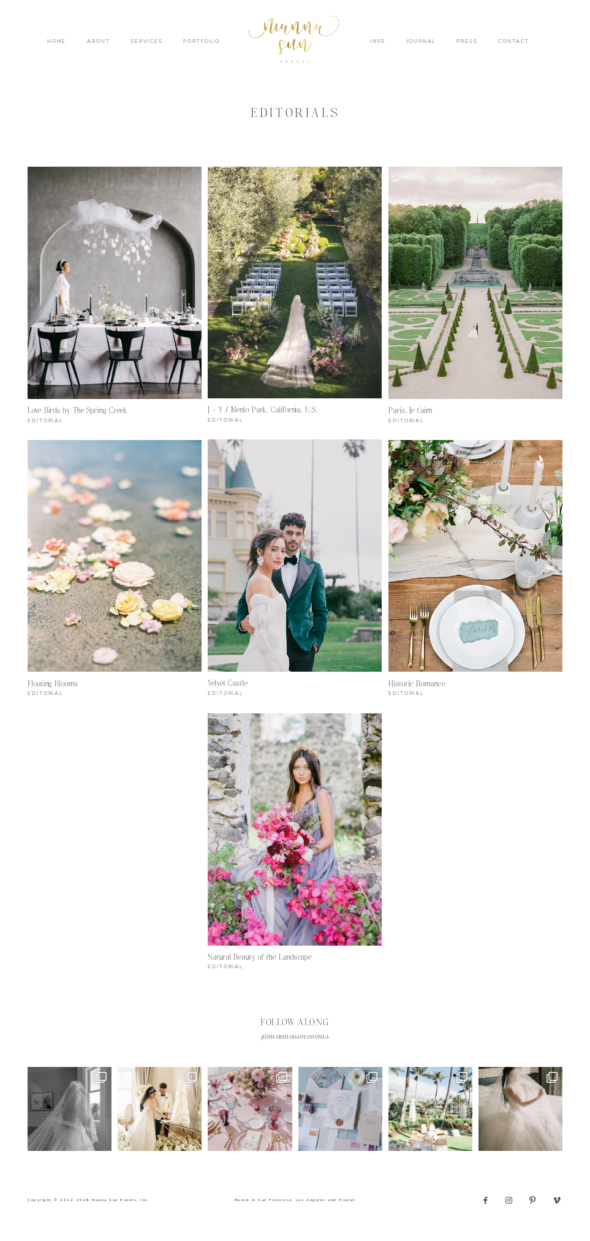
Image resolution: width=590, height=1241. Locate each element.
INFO (378, 42)
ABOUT (98, 42)
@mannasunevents (295, 1037)
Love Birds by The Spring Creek (77, 411)
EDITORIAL (45, 420)
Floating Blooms (53, 684)
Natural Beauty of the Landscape (260, 957)
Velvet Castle (228, 683)
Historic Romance (416, 684)
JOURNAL (421, 42)
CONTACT (513, 42)
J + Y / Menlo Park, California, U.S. (263, 410)
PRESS (466, 42)
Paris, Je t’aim (410, 411)
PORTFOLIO (201, 42)
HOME (57, 42)
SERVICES (146, 42)
